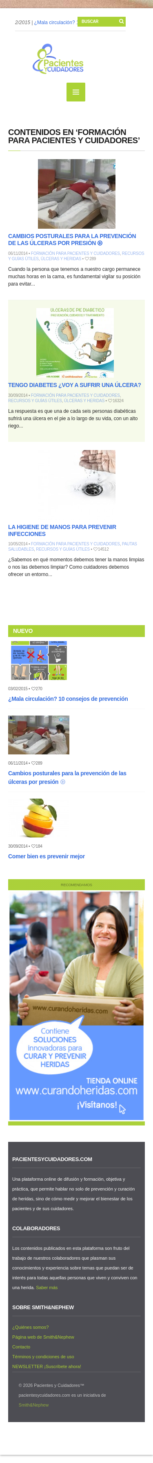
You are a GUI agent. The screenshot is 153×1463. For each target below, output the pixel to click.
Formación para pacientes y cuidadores (75, 253)
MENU (76, 92)
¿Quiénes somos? (30, 1327)
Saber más (47, 1287)
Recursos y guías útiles (35, 400)
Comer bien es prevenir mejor (46, 856)
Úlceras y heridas (61, 259)
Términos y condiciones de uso (43, 1356)
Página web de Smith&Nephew (43, 1337)
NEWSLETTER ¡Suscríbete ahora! (46, 1366)
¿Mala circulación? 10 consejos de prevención (68, 698)
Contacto (21, 1346)
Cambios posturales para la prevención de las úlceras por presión (72, 239)
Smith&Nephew (34, 1404)
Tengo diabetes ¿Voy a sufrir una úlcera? (74, 385)
